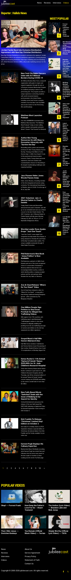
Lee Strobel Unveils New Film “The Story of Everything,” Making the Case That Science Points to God (66, 225)
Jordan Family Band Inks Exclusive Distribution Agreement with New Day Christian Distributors (21, 51)
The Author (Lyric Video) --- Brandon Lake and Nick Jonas (59, 507)
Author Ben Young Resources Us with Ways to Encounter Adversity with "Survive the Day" (32, 141)
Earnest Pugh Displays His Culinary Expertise (32, 445)
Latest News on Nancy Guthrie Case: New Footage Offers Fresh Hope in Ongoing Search (66, 132)
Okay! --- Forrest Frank (11, 505)
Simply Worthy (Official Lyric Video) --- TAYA (58, 532)
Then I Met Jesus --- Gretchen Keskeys (10, 532)
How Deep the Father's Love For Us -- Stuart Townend (34, 507)
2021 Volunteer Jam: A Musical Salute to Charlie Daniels (31, 200)
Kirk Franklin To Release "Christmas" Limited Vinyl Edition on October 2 (32, 421)
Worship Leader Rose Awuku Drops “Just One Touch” (33, 230)
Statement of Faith (32, 560)
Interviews (57, 3)
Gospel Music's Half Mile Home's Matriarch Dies (31, 339)
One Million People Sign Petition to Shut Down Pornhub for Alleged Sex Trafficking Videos (31, 310)
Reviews (47, 3)
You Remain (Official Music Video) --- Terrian (35, 532)
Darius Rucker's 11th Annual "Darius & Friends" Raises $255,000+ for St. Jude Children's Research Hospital (33, 362)
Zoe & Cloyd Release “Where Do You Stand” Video (33, 286)
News (39, 3)
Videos (66, 3)
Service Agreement (32, 553)
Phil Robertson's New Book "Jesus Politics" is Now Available (32, 256)
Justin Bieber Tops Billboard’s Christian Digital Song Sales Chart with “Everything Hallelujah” (66, 178)
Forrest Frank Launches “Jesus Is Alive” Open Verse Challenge (66, 30)
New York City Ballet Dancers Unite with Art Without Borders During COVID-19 (33, 75)
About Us (28, 549)
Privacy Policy (30, 556)
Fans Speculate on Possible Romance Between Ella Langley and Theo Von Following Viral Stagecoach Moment (66, 201)
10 (40, 468)
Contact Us (29, 564)
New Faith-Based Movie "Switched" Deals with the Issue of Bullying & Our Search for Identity (32, 395)
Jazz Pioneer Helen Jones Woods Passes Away (32, 176)
